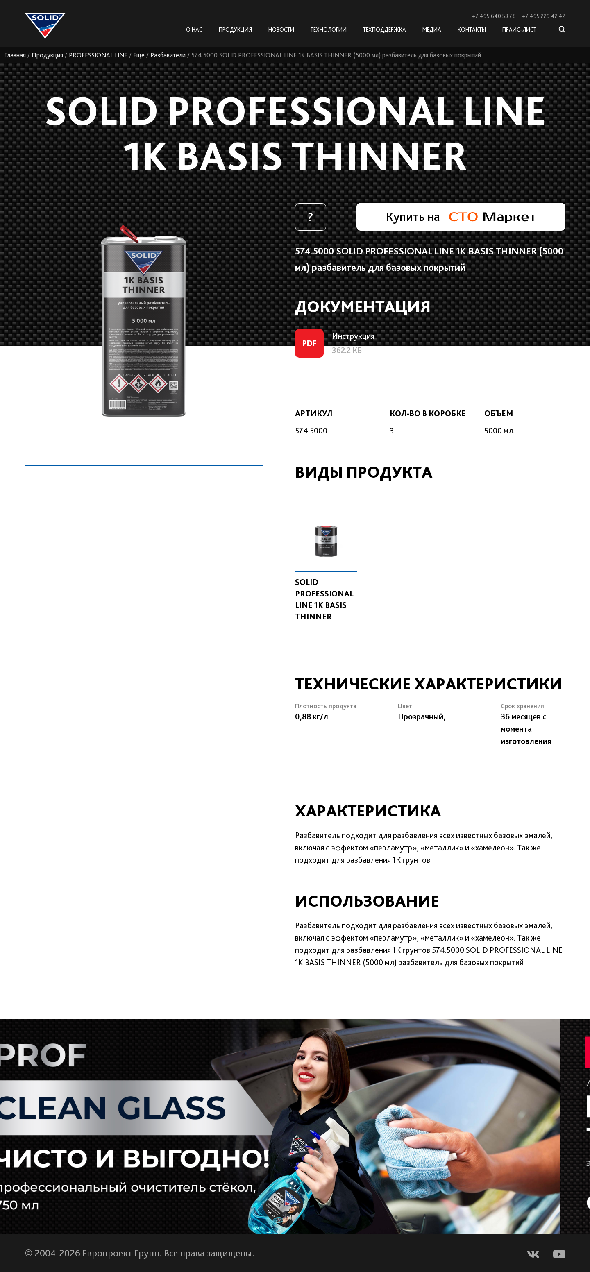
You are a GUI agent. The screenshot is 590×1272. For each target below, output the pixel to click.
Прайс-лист (519, 29)
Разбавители (168, 55)
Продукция (47, 55)
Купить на (461, 216)
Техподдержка (384, 29)
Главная (15, 55)
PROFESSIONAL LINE (98, 55)
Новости (281, 29)
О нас (194, 29)
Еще (139, 55)
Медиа (431, 29)
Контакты (472, 29)
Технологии (329, 29)
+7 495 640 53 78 (494, 16)
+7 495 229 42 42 (543, 16)
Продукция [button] (235, 29)
